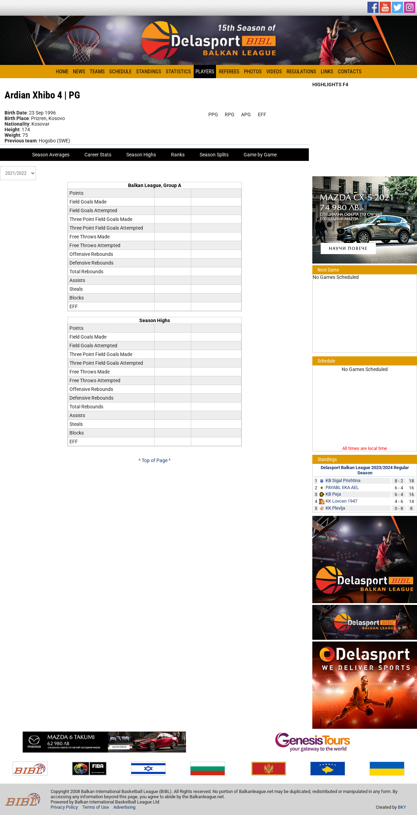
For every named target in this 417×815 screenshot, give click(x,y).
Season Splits (214, 154)
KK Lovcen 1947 (341, 501)
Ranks (178, 154)
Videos (274, 71)
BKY (402, 807)
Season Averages (50, 154)
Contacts (350, 71)
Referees (229, 71)
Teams (97, 71)
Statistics (178, 71)
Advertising (124, 807)
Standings (148, 71)
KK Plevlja (335, 508)
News (79, 71)
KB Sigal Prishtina (343, 480)
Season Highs (141, 154)
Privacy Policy (64, 807)
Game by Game (260, 154)
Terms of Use (95, 807)
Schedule (120, 71)
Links (327, 71)
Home (62, 71)
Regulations (301, 71)
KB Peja (333, 494)
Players (204, 71)
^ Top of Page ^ (155, 460)
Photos (253, 71)
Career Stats (97, 154)
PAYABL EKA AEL (342, 487)
